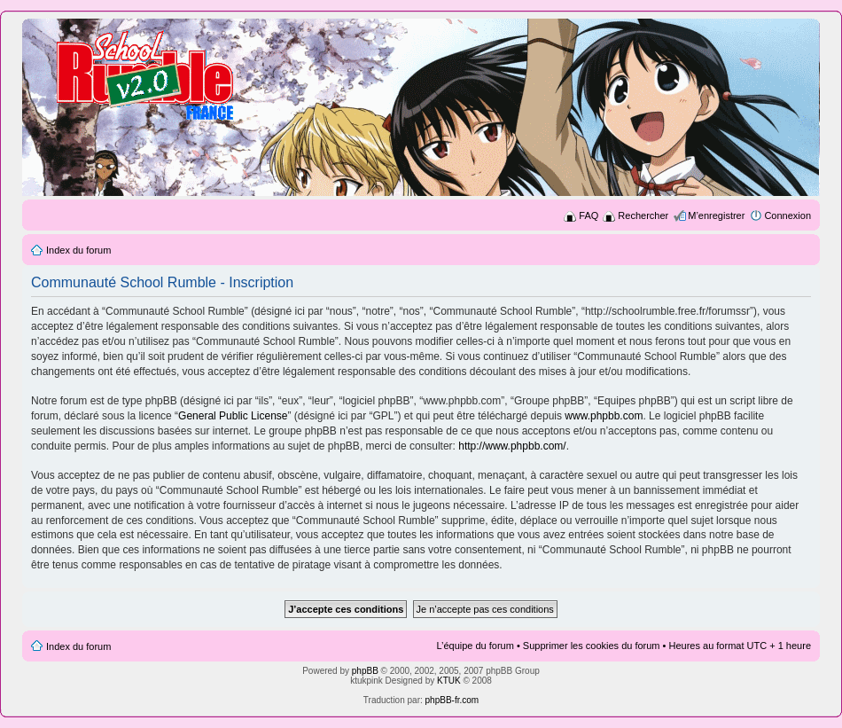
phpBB (365, 671)
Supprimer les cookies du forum (591, 645)
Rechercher (643, 215)
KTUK (449, 680)
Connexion (787, 215)
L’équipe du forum (474, 645)
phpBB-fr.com (452, 700)
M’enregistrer (716, 215)
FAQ (588, 215)
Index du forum (78, 250)
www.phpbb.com (604, 416)
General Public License (232, 416)
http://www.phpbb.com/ (511, 446)
